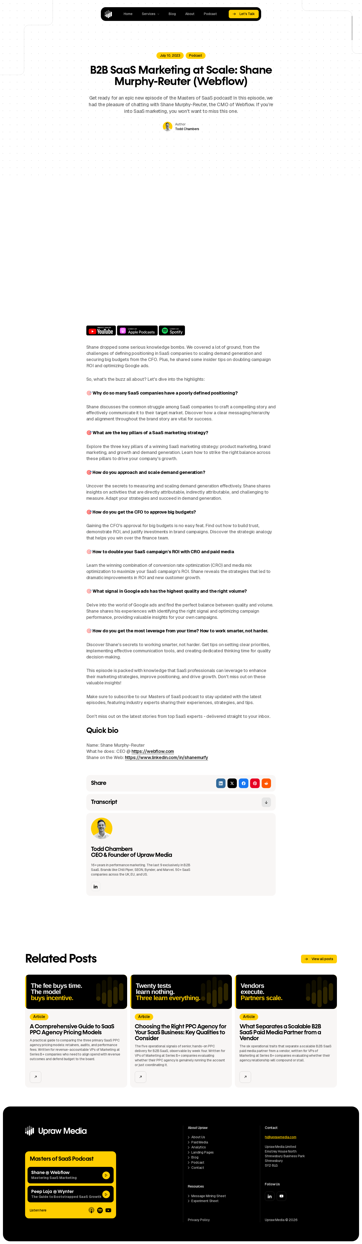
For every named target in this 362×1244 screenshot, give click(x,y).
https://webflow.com (153, 751)
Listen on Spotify (172, 330)
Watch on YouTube (101, 330)
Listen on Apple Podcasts (137, 330)
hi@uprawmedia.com (280, 1137)
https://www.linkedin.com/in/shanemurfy (166, 757)
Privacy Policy (199, 1220)
